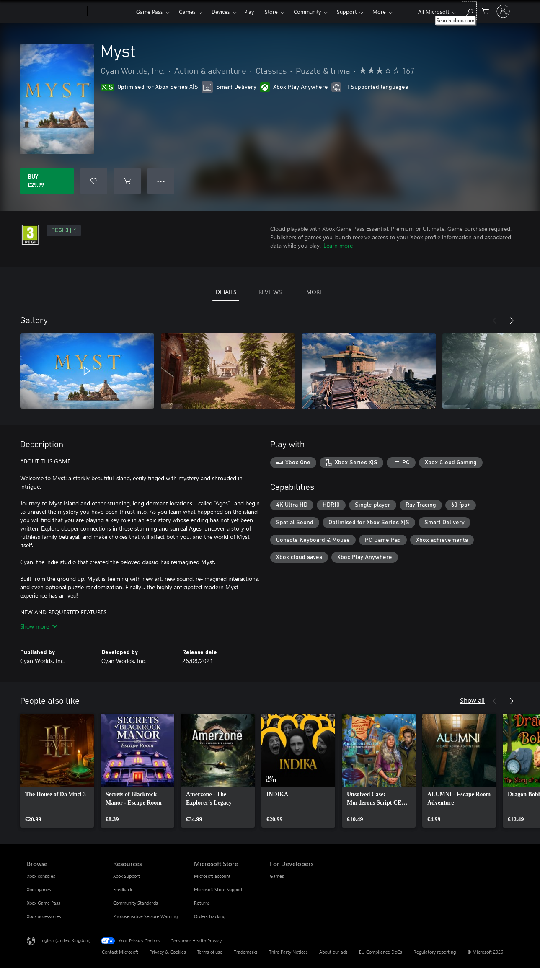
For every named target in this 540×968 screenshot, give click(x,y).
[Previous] (494, 320)
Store (271, 11)
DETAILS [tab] (226, 292)
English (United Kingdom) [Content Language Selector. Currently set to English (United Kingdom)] (64, 940)
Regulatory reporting (434, 952)
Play (249, 11)
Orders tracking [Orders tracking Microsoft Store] (209, 916)
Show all (472, 700)
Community (307, 11)
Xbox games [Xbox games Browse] (39, 889)
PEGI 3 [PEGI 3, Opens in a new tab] (64, 230)
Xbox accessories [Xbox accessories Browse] (44, 916)
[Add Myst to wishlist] (93, 181)
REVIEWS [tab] (270, 292)
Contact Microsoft (120, 952)
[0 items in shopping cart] (485, 11)
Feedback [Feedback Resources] (122, 889)
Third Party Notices (288, 952)
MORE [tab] (314, 292)
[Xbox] (111, 11)
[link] (57, 771)
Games (187, 11)
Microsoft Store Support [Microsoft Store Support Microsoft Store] (218, 889)
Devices (221, 11)
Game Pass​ (149, 11)
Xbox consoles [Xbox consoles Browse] (41, 876)
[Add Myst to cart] (127, 181)
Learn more (338, 245)
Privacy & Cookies (168, 952)
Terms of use (209, 952)
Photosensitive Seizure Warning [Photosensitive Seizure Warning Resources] (145, 916)
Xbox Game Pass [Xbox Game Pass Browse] (43, 903)
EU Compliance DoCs (380, 952)
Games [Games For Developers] (277, 876)
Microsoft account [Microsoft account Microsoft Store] (212, 876)
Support (347, 11)
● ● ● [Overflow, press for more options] (161, 181)
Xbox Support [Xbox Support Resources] (126, 876)
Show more (38, 626)
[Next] (511, 320)
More (379, 11)
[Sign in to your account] (503, 11)
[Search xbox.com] (469, 10)
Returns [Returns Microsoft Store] (202, 903)
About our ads (333, 952)
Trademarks (246, 952)
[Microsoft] (55, 11)
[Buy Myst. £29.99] (47, 181)
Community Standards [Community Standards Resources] (135, 903)
